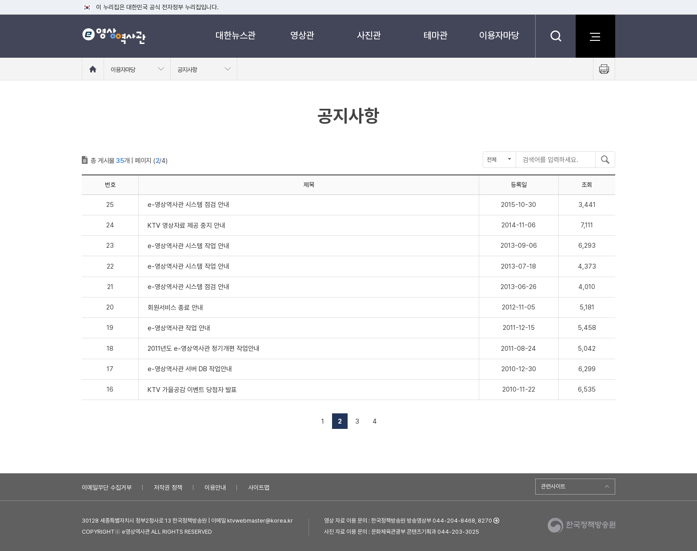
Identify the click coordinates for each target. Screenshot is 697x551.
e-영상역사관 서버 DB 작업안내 (190, 369)
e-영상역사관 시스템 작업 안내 (188, 246)
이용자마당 (499, 35)
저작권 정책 (168, 487)
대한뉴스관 (236, 35)
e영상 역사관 (113, 36)
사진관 (369, 35)
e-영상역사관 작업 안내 (179, 328)
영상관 (302, 35)
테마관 (436, 35)
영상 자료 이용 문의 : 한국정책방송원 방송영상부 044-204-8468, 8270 (408, 520)
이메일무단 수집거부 (107, 487)
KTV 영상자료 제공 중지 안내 (186, 226)
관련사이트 (553, 486)
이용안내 (215, 487)
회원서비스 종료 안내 (175, 308)
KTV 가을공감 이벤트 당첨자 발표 (192, 390)
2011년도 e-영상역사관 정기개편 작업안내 (204, 349)
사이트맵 (258, 487)
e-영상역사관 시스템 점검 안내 (188, 205)
